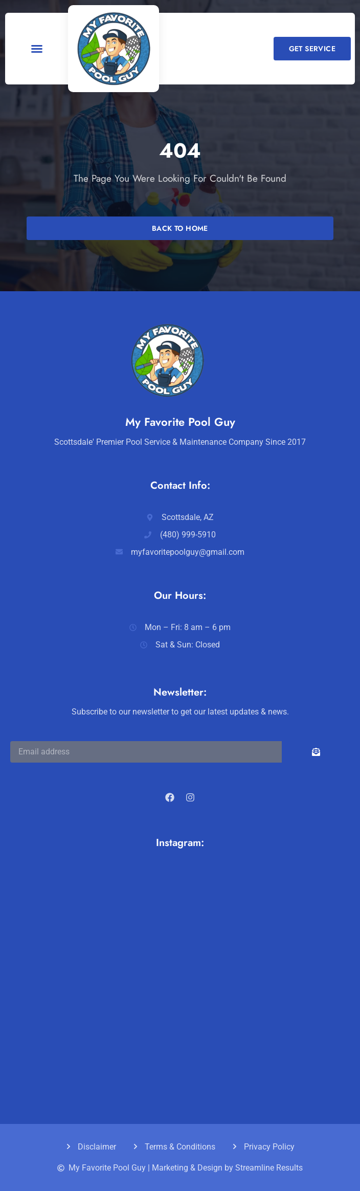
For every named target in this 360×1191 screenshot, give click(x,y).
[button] (37, 48)
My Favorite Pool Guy (180, 422)
